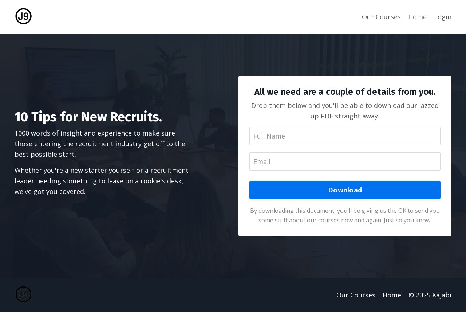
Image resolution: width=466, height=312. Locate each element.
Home (417, 16)
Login (442, 16)
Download (345, 190)
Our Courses (381, 16)
